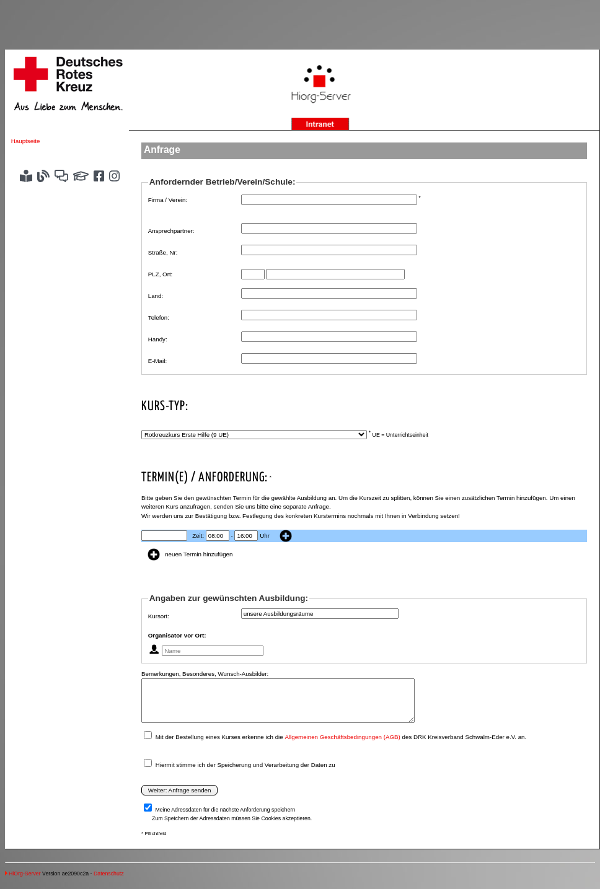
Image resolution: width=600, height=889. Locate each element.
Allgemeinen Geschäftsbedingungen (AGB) (342, 737)
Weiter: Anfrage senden (179, 790)
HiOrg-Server (23, 873)
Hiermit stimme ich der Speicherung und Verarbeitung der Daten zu (245, 764)
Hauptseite (25, 141)
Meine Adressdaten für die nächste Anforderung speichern (219, 810)
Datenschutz (109, 873)
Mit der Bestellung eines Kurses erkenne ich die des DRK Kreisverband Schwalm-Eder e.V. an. (335, 737)
